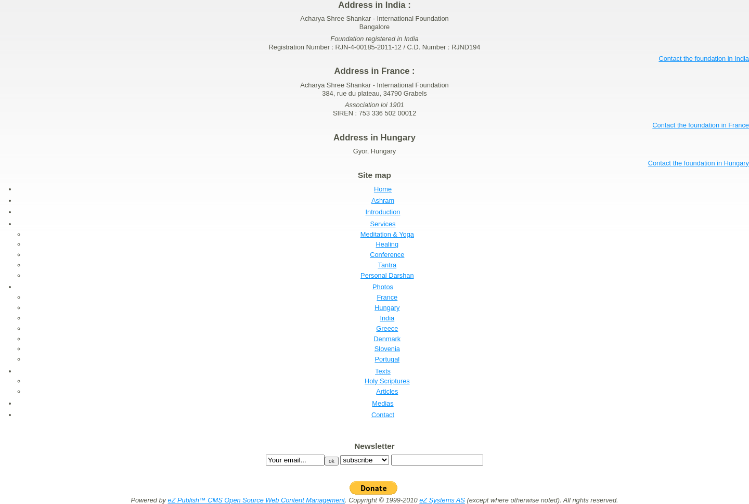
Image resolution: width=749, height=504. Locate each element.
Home (383, 189)
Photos (382, 287)
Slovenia (387, 349)
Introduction (383, 212)
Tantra (387, 265)
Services (382, 224)
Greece (387, 328)
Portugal (386, 359)
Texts (383, 371)
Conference (387, 255)
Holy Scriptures (387, 381)
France (387, 297)
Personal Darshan (387, 275)
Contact (382, 415)
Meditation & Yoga (387, 234)
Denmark (387, 339)
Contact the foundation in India (703, 58)
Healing (387, 244)
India (387, 318)
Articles (387, 391)
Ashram (382, 200)
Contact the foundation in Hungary (698, 163)
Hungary (386, 308)
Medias (382, 403)
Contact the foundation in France (700, 125)
